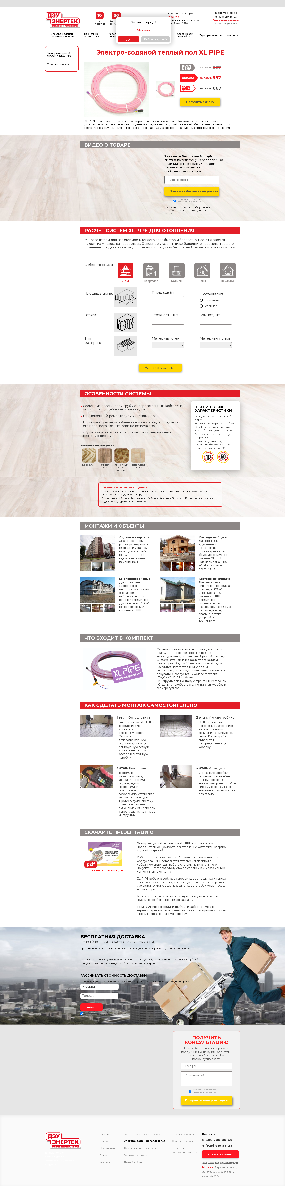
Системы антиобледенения (141, 1148)
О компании (107, 1148)
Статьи (103, 1155)
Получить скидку (200, 102)
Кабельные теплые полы (115, 35)
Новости (105, 1141)
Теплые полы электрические (142, 1134)
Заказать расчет (160, 367)
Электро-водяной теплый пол (145, 1141)
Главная (104, 1134)
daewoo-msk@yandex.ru (226, 23)
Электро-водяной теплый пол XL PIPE (62, 35)
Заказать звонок (226, 20)
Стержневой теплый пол (185, 35)
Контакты (232, 35)
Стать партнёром (182, 1141)
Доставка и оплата (183, 1134)
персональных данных (189, 201)
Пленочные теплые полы (91, 35)
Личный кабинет (134, 1162)
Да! (128, 39)
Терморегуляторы (211, 35)
